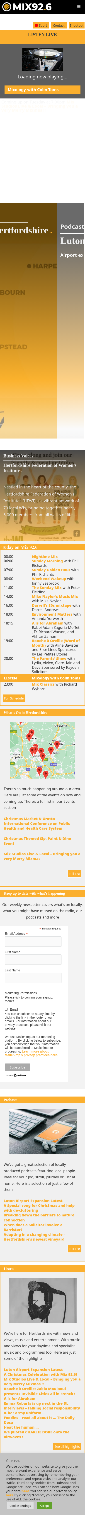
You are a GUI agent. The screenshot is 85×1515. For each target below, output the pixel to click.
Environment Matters (52, 614)
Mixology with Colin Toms (56, 678)
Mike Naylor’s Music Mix (55, 596)
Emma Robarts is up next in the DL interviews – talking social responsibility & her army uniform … (42, 1408)
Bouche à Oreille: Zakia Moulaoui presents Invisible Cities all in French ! (39, 1391)
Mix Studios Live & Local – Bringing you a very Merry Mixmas (42, 856)
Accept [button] (44, 1506)
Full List (74, 874)
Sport (41, 25)
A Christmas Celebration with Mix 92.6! (40, 1374)
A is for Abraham (47, 623)
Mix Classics (43, 684)
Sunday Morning (47, 560)
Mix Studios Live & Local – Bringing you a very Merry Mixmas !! (39, 106)
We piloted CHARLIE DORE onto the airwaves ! (37, 1434)
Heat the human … (21, 1427)
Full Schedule (14, 698)
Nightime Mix (45, 556)
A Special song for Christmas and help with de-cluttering (39, 1208)
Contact (59, 25)
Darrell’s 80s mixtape (52, 605)
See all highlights (67, 1446)
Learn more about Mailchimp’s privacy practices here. (31, 1053)
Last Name (12, 970)
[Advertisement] (42, 155)
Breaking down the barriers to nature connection (39, 1217)
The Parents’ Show (49, 658)
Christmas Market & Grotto (29, 818)
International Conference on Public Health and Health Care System (37, 826)
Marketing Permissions (21, 993)
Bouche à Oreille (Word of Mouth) (56, 643)
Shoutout (77, 25)
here (25, 1491)
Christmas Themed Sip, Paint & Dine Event (37, 841)
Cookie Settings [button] (20, 1506)
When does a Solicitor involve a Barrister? (33, 1227)
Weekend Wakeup (49, 578)
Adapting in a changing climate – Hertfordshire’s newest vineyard (34, 1237)
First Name (12, 952)
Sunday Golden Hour (51, 569)
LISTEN (10, 678)
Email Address (16, 934)
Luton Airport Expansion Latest (33, 1200)
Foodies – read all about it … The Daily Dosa (39, 1420)
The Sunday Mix (47, 587)
